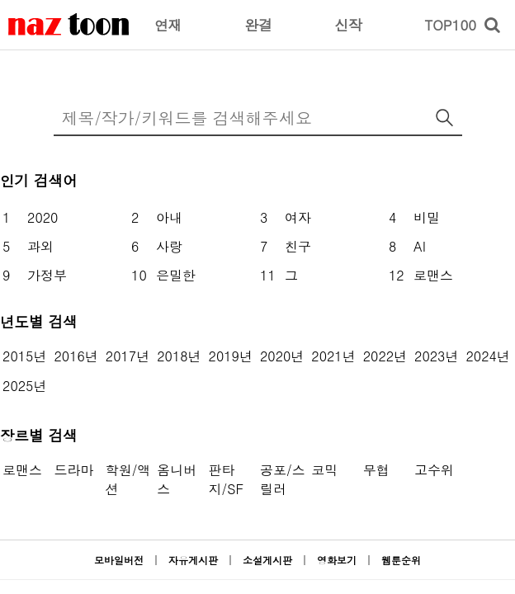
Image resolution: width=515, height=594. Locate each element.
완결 (258, 25)
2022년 (385, 355)
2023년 (436, 355)
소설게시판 (267, 559)
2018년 (179, 355)
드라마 (73, 469)
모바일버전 (119, 559)
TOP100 (450, 25)
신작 (348, 25)
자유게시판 (193, 559)
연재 (168, 25)
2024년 (487, 355)
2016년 (75, 355)
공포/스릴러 (282, 479)
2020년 (282, 355)
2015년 (24, 355)
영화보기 (337, 559)
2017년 (127, 355)
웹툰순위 (401, 559)
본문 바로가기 (0, 0)
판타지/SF (226, 479)
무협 (376, 469)
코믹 (324, 469)
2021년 (333, 355)
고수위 (434, 469)
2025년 (24, 385)
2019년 (231, 355)
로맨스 (22, 469)
